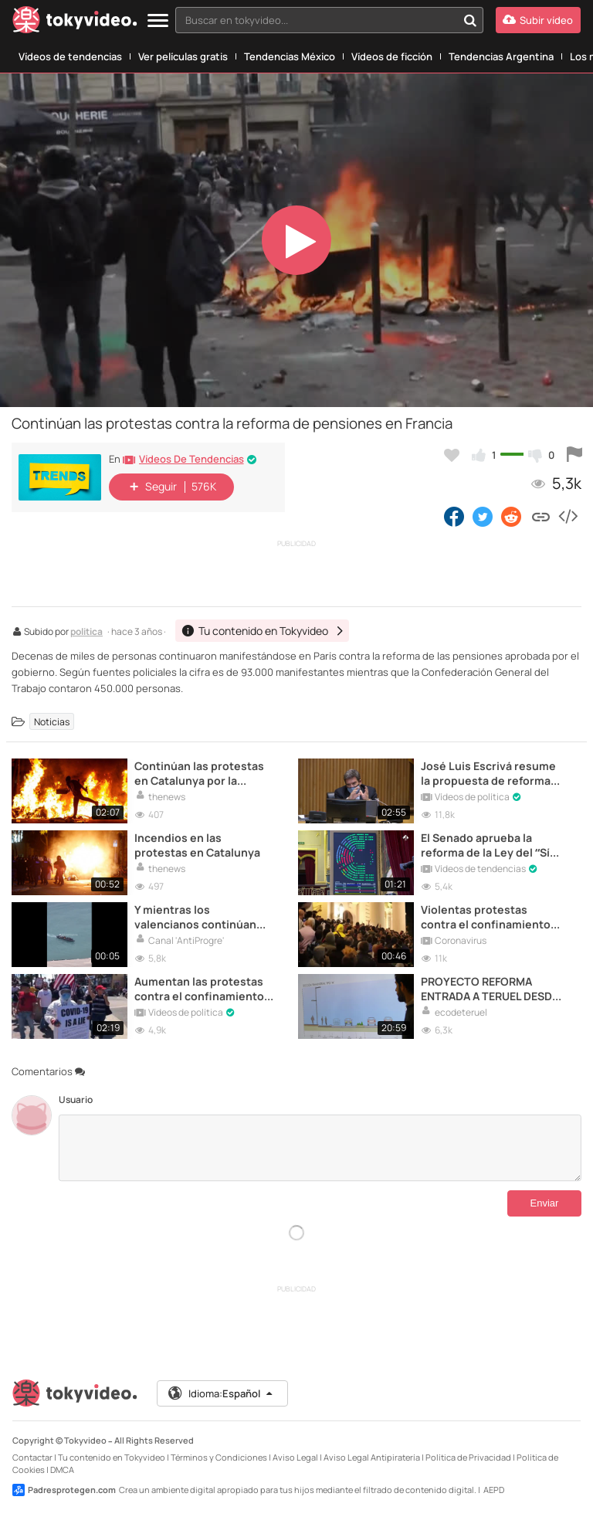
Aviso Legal (295, 1457)
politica (86, 632)
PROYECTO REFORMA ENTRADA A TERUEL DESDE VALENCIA (489, 988)
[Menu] (158, 21)
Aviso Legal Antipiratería (372, 1457)
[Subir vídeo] (538, 20)
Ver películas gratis (183, 56)
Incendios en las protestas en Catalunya (197, 845)
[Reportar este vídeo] (574, 455)
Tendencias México (289, 56)
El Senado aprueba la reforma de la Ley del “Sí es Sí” (485, 845)
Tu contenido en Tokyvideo (111, 1457)
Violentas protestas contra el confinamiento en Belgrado (486, 917)
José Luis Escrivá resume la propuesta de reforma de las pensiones (488, 773)
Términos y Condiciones (219, 1457)
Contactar (32, 1457)
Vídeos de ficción (391, 56)
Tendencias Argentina (501, 56)
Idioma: (221, 1393)
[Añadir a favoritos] (451, 455)
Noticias (51, 721)
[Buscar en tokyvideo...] (470, 20)
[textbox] (316, 20)
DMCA (62, 1469)
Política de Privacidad (468, 1457)
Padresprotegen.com (64, 1490)
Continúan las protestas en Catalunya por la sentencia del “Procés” (199, 773)
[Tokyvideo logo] (74, 22)
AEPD (493, 1489)
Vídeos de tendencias (70, 56)
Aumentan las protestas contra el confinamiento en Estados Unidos (199, 988)
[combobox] (329, 20)
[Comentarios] (320, 1148)
